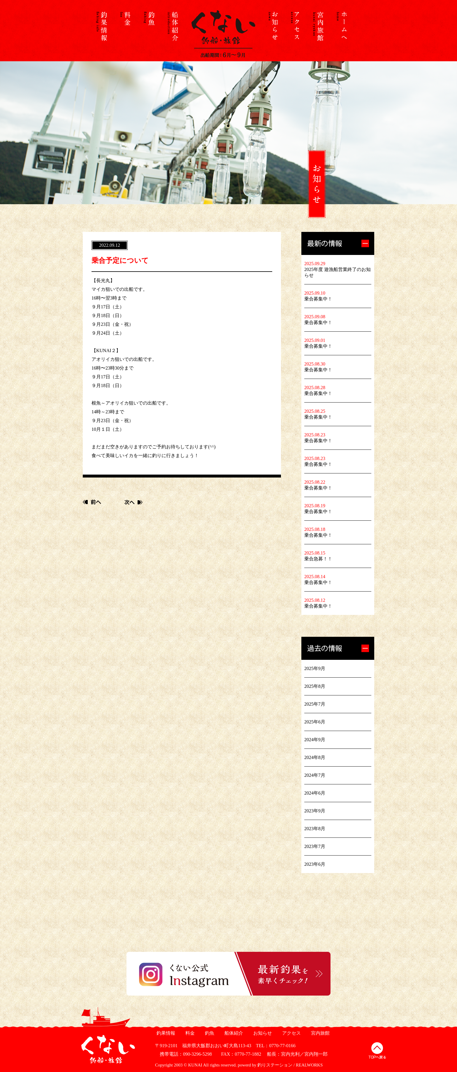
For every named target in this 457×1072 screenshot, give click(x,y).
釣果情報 (165, 1033)
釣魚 (208, 1033)
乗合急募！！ (318, 558)
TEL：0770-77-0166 (276, 1045)
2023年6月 (314, 864)
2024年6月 (314, 793)
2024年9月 (314, 739)
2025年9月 (314, 668)
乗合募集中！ (318, 298)
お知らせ (262, 1033)
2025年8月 (314, 686)
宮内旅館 (320, 1033)
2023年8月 (314, 828)
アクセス (291, 1033)
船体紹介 (233, 1033)
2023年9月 (314, 810)
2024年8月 (314, 757)
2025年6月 (314, 721)
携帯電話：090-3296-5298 (183, 1054)
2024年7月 (314, 775)
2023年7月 (314, 846)
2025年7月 (314, 704)
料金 (189, 1033)
